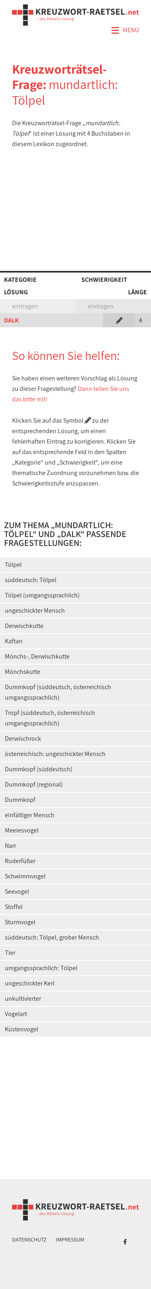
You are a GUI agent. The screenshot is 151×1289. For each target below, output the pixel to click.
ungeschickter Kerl (29, 983)
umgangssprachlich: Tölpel (41, 968)
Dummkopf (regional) (34, 784)
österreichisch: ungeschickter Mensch (55, 754)
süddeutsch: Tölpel (30, 580)
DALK (11, 320)
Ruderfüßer (20, 861)
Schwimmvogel (25, 876)
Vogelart (16, 1014)
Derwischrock (23, 738)
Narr (10, 845)
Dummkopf (20, 799)
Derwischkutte (24, 626)
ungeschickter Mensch (35, 610)
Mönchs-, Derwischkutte (37, 656)
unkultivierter (23, 998)
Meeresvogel (22, 830)
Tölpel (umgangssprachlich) (42, 595)
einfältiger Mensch (29, 815)
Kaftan (14, 641)
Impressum (70, 1239)
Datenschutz (29, 1239)
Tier (10, 952)
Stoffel (14, 907)
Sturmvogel (20, 922)
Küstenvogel (21, 1029)
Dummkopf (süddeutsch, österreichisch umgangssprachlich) (58, 692)
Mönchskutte (22, 671)
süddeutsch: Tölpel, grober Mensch (52, 937)
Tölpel (13, 564)
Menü (125, 30)
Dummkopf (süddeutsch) (38, 769)
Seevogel (17, 891)
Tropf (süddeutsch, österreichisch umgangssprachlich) (50, 718)
